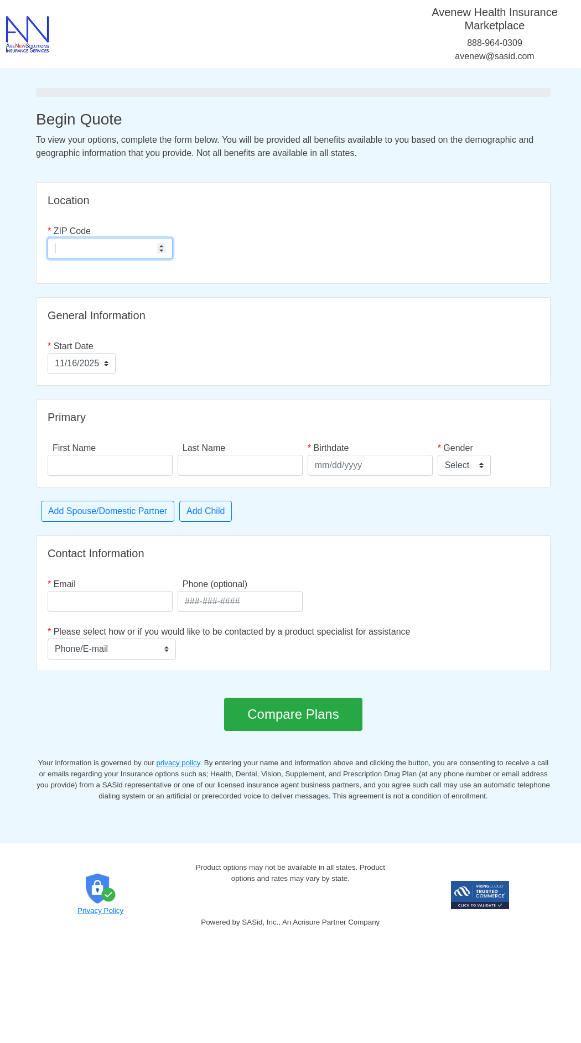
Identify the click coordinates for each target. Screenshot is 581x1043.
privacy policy (178, 763)
